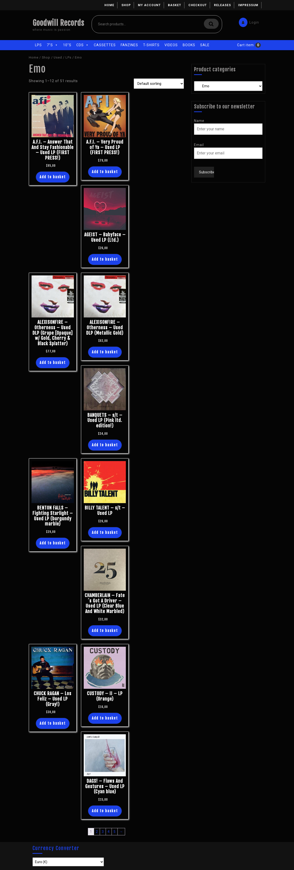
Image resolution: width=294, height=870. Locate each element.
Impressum (248, 5)
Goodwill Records (58, 23)
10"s (67, 45)
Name (199, 121)
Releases (222, 5)
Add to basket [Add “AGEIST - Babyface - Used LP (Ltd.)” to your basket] (105, 259)
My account (149, 5)
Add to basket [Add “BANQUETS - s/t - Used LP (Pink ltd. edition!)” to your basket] (105, 445)
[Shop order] (159, 83)
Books (189, 45)
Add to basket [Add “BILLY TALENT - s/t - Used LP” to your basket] (105, 532)
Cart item (245, 45)
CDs (82, 45)
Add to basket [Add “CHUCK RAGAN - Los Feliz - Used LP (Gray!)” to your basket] (53, 723)
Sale (205, 45)
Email (199, 145)
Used (58, 57)
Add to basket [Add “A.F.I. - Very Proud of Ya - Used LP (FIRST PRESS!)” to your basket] (105, 172)
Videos (171, 45)
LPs (38, 45)
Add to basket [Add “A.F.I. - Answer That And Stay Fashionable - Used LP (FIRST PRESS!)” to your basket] (53, 177)
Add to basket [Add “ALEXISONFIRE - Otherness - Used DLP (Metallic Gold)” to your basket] (105, 352)
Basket (174, 5)
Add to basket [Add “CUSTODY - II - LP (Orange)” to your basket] (105, 718)
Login (247, 21)
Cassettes (105, 45)
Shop (126, 5)
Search (211, 24)
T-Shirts (151, 45)
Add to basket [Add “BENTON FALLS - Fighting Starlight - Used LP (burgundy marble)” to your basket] (53, 543)
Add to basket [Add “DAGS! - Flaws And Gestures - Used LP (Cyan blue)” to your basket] (105, 811)
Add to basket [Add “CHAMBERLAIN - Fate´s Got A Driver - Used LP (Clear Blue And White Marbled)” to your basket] (105, 631)
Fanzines (129, 45)
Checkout (197, 5)
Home (109, 5)
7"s (52, 45)
